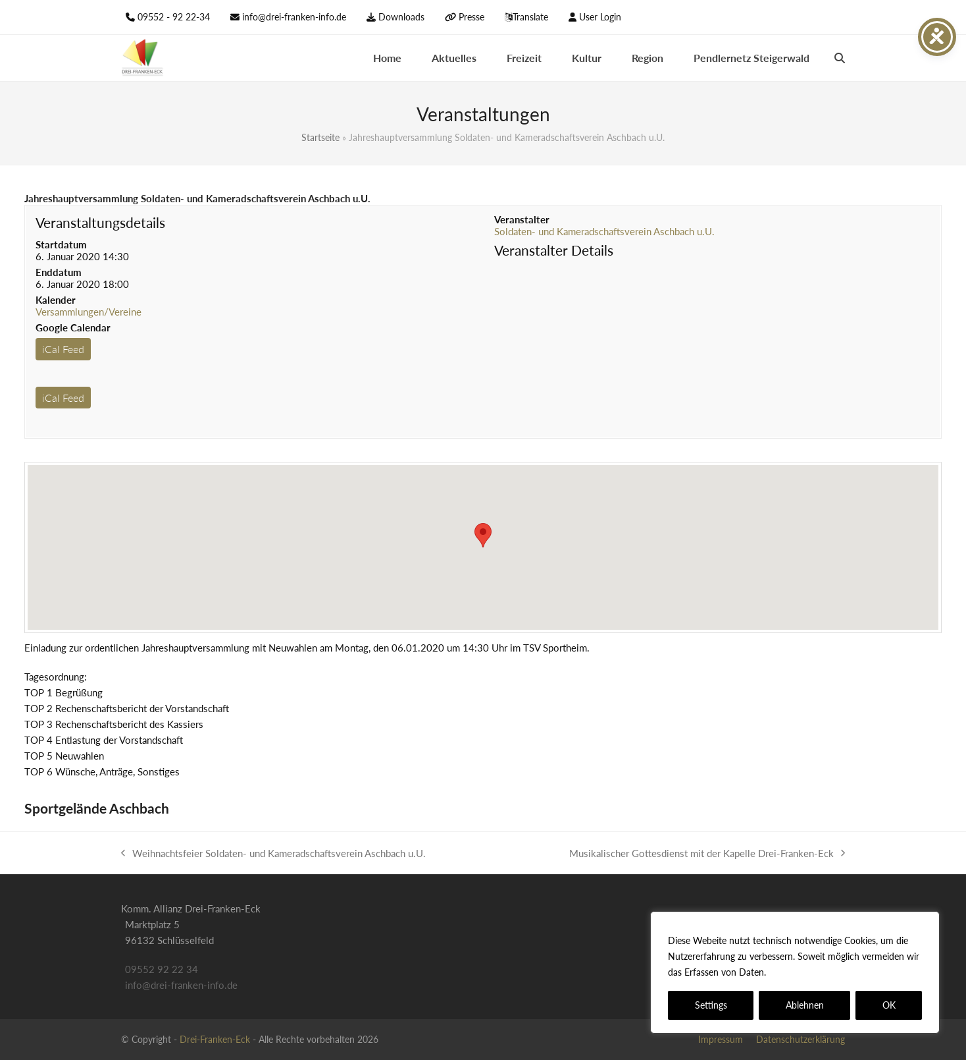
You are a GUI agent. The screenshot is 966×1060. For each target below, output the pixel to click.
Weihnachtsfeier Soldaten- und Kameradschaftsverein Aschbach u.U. (273, 854)
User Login (600, 16)
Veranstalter (521, 219)
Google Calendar (73, 327)
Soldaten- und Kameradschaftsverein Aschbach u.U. (604, 231)
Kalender (56, 300)
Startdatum (61, 244)
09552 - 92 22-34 (174, 16)
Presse (471, 16)
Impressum (720, 1039)
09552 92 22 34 (161, 969)
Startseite (320, 137)
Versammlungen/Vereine (88, 312)
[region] (795, 972)
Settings (711, 1005)
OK (889, 1005)
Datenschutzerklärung (816, 972)
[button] (840, 58)
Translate (530, 16)
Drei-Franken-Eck (215, 1039)
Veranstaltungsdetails (100, 222)
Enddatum (59, 272)
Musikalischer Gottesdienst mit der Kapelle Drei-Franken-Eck (707, 854)
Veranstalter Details (553, 250)
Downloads (401, 16)
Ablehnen (805, 1005)
